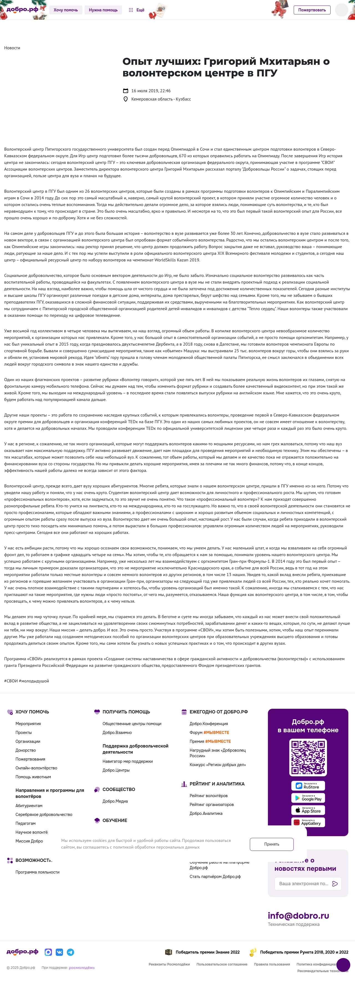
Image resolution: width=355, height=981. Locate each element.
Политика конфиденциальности (322, 964)
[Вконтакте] (59, 952)
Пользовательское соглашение (222, 964)
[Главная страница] (22, 10)
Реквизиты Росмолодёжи (169, 964)
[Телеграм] (70, 952)
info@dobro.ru (298, 915)
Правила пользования (272, 964)
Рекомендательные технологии (322, 971)
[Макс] (48, 952)
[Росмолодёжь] (82, 967)
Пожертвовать (312, 9)
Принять (270, 843)
